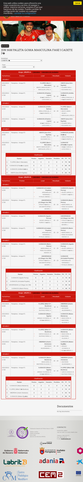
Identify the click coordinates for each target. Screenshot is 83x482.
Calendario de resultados (50, 72)
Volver (5, 46)
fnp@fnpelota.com (66, 438)
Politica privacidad (35, 433)
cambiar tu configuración (25, 13)
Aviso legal (33, 435)
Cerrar (77, 3)
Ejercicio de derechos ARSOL (38, 436)
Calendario (36, 72)
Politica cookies (34, 431)
